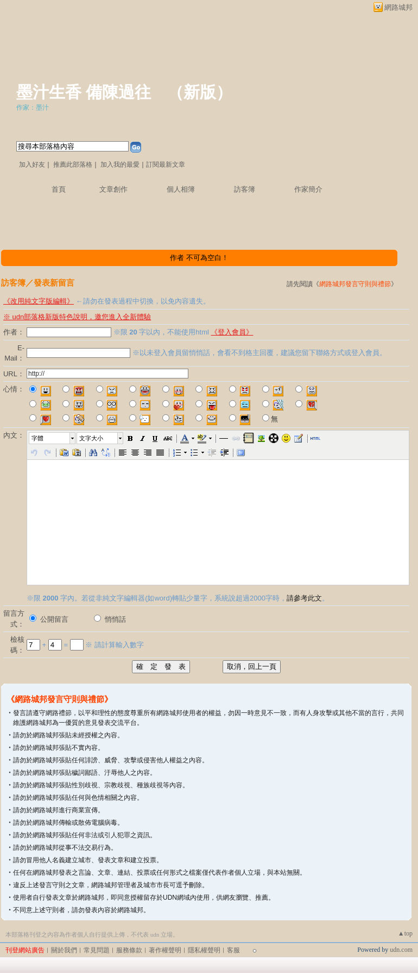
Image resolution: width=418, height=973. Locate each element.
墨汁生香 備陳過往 (83, 92)
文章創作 (113, 189)
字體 (37, 438)
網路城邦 (398, 7)
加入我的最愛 (120, 164)
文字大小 (91, 438)
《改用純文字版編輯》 (38, 301)
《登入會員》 (232, 332)
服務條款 (129, 950)
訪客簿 (244, 189)
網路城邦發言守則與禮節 (355, 284)
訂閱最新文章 (165, 164)
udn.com (401, 949)
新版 (199, 92)
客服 (233, 950)
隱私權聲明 (204, 950)
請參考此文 (304, 598)
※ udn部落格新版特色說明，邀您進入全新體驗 (77, 317)
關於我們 (64, 950)
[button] (53, 438)
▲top (405, 933)
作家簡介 (308, 189)
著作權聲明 (165, 950)
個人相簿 (181, 189)
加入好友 (32, 164)
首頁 (59, 189)
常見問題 (97, 950)
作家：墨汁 (32, 107)
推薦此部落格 (72, 164)
